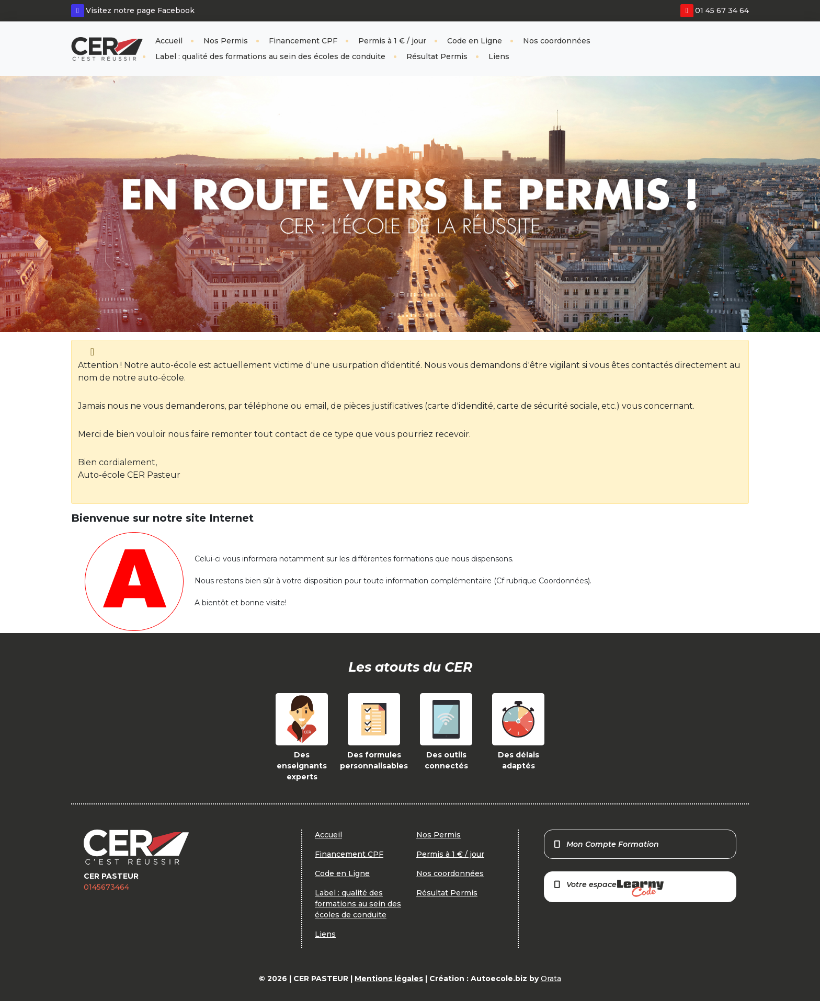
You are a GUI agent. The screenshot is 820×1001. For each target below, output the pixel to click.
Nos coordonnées (556, 40)
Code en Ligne (474, 40)
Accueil (169, 40)
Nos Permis (225, 40)
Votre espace (608, 888)
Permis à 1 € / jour (392, 40)
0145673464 (106, 887)
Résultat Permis (437, 56)
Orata (551, 978)
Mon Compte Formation (606, 844)
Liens (498, 56)
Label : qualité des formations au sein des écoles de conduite (270, 56)
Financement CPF (303, 40)
